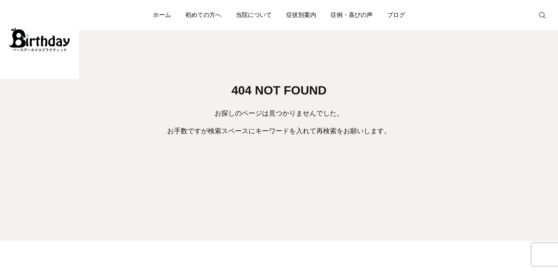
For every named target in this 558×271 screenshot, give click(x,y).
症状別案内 (301, 15)
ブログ (396, 15)
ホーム (162, 15)
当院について (254, 15)
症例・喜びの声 (352, 15)
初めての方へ (203, 15)
